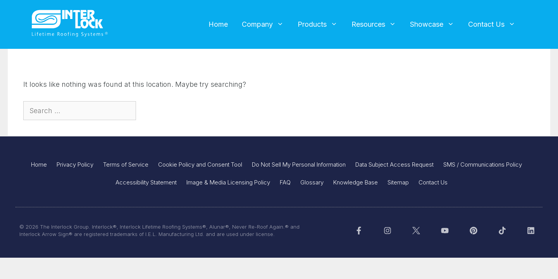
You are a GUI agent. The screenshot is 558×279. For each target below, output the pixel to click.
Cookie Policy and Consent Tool (200, 164)
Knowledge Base (355, 182)
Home (218, 24)
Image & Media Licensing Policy (228, 182)
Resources (377, 24)
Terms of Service (125, 164)
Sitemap (398, 182)
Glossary (312, 182)
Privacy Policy (75, 164)
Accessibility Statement (146, 182)
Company (266, 24)
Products (321, 24)
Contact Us (495, 24)
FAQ (285, 182)
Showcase (435, 24)
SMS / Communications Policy (482, 164)
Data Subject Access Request (394, 164)
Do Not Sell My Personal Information (299, 164)
